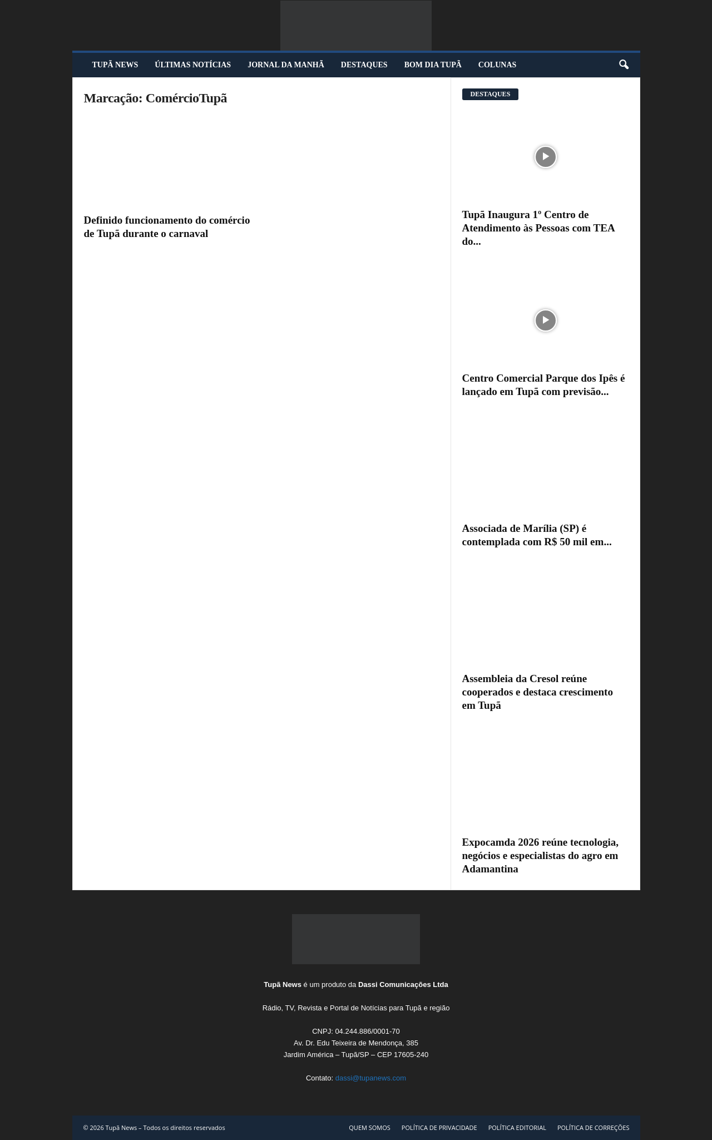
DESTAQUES (364, 65)
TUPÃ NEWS (115, 65)
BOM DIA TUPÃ (433, 65)
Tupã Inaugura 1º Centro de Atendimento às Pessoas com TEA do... (538, 228)
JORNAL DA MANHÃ (286, 65)
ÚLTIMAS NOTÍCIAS (193, 65)
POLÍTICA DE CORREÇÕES (593, 1127)
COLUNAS (497, 65)
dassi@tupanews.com (370, 1078)
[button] (623, 65)
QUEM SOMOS (369, 1127)
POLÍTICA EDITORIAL (517, 1127)
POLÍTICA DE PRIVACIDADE (439, 1127)
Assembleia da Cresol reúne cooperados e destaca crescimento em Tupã (537, 692)
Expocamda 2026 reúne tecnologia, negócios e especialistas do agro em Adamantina (540, 855)
